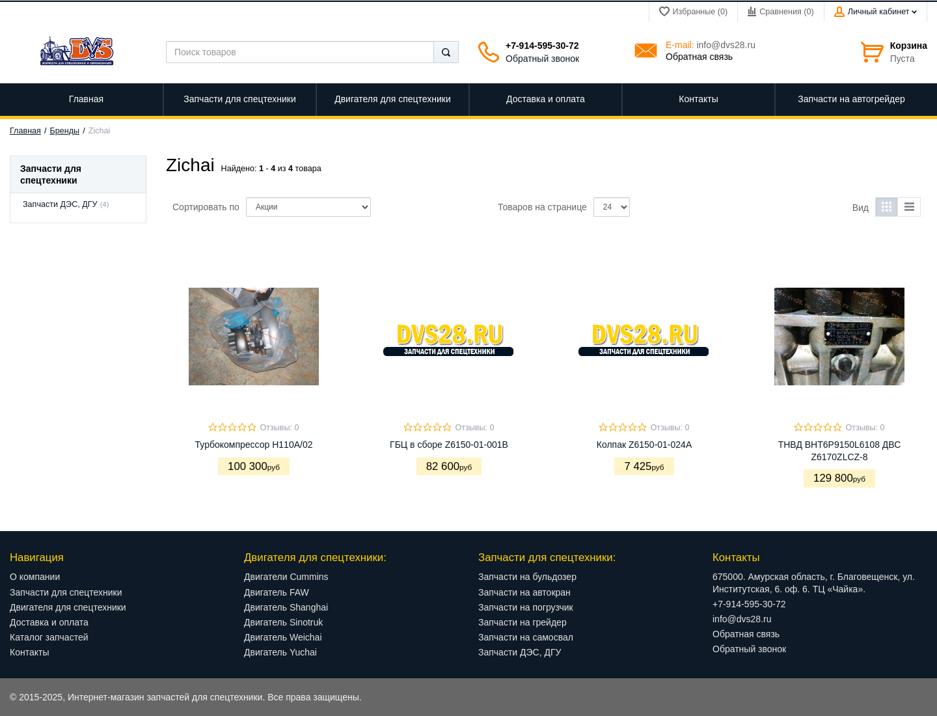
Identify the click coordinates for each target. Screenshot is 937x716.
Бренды (65, 130)
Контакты (29, 652)
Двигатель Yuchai (280, 652)
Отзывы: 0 (279, 427)
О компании (35, 576)
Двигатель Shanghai (286, 607)
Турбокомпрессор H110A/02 (254, 444)
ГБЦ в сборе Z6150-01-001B (449, 444)
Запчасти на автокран (524, 592)
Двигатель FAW (276, 592)
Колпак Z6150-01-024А (644, 444)
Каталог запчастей (49, 637)
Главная (25, 130)
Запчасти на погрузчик (525, 607)
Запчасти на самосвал (525, 637)
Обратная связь (699, 56)
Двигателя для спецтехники (68, 607)
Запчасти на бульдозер (527, 576)
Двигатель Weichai (283, 637)
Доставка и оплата (49, 622)
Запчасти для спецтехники (66, 592)
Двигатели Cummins (286, 576)
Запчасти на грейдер (522, 622)
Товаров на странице (542, 207)
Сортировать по (205, 207)
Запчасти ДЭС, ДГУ (60, 204)
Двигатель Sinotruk (283, 622)
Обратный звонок (542, 58)
